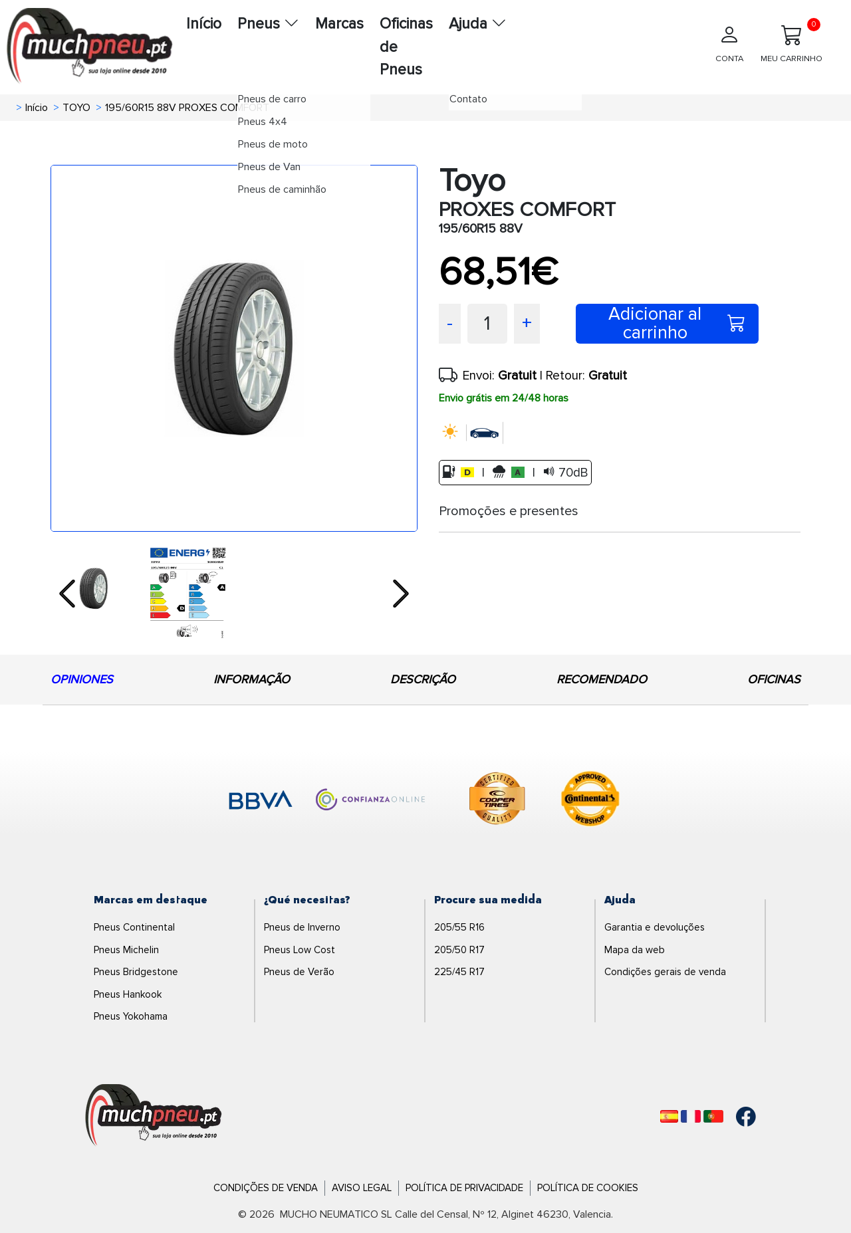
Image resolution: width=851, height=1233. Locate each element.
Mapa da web (634, 950)
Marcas (339, 24)
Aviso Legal (362, 1188)
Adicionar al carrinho (676, 324)
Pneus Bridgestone (136, 972)
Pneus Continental (134, 927)
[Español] (669, 1116)
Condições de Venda (265, 1188)
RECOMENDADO (601, 679)
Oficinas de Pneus (406, 47)
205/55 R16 (459, 927)
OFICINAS (773, 679)
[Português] (713, 1116)
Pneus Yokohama (131, 1016)
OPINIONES (82, 679)
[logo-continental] (590, 801)
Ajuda (478, 24)
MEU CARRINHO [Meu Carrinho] (791, 41)
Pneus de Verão (299, 972)
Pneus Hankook (128, 994)
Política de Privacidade (464, 1188)
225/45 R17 (459, 972)
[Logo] (153, 1116)
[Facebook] (746, 1117)
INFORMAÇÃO (251, 679)
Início (203, 24)
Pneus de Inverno (302, 927)
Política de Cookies (587, 1188)
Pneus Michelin (126, 950)
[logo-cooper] (497, 801)
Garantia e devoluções (654, 927)
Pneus (268, 24)
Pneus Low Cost (299, 950)
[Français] (691, 1116)
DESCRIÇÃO (422, 679)
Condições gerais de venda (665, 972)
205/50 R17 (459, 950)
